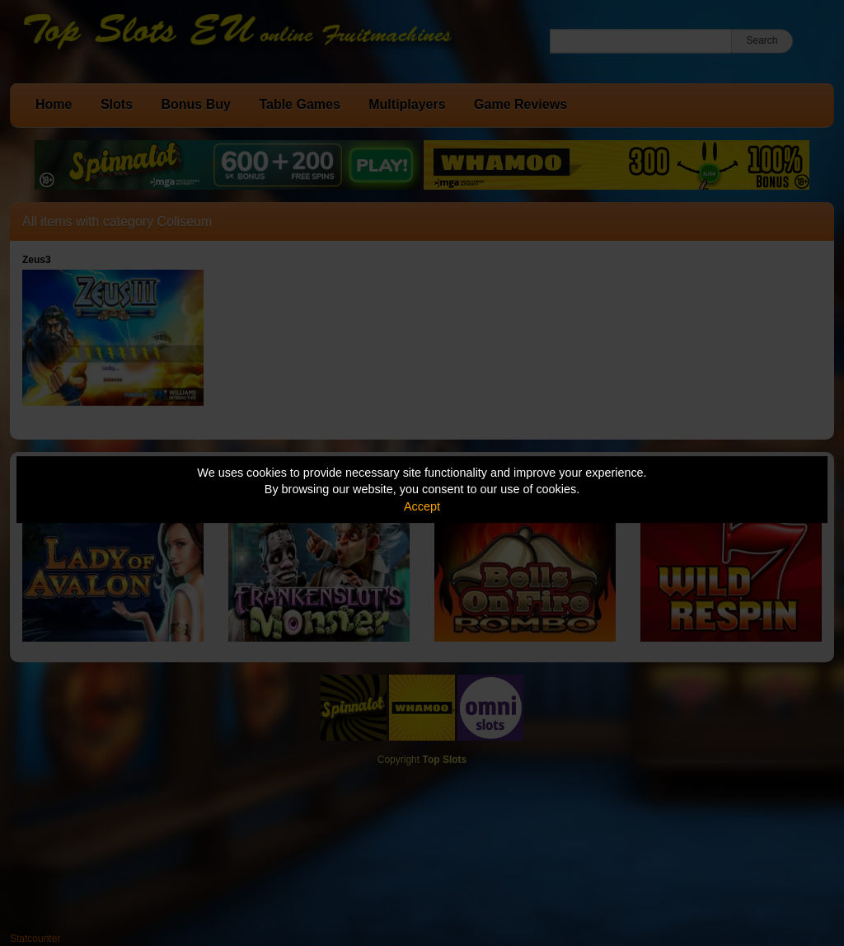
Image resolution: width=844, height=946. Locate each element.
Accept (422, 506)
